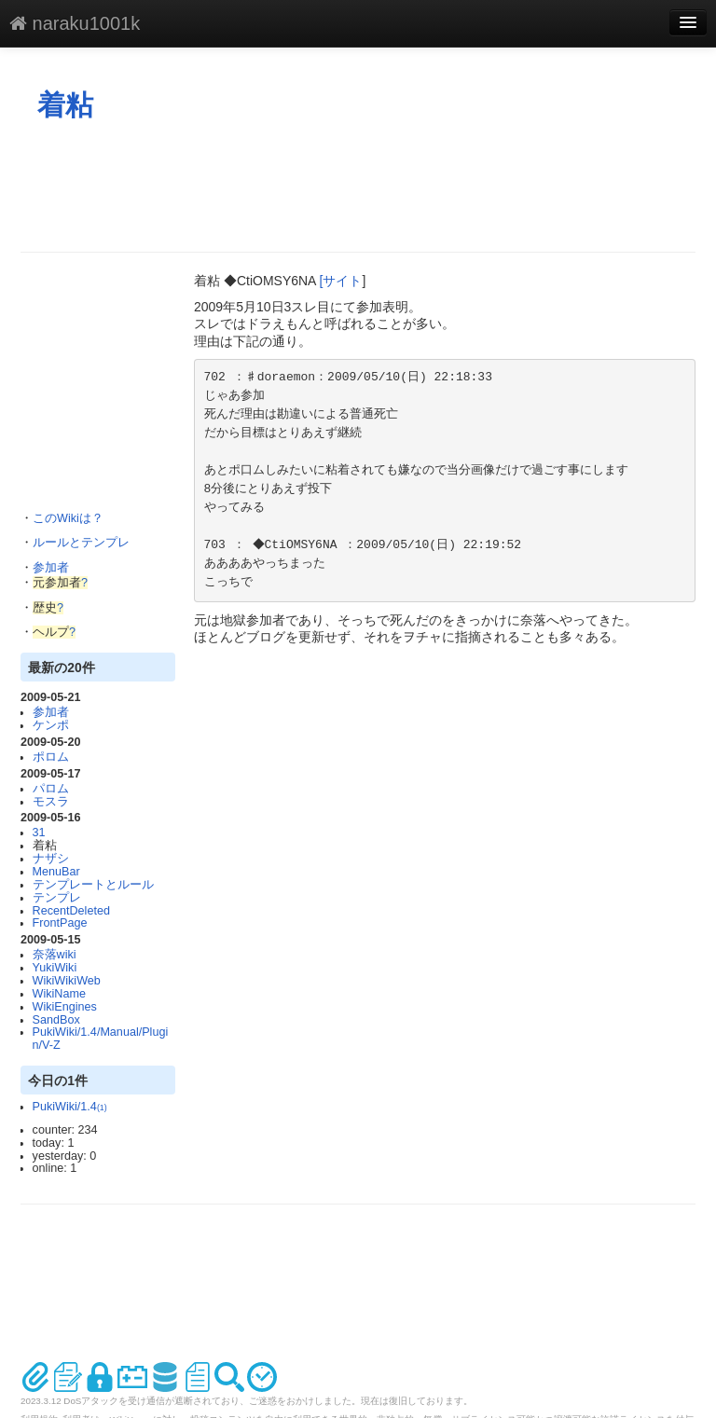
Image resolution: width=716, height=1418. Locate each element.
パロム (51, 788)
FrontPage (60, 922)
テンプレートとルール (93, 884)
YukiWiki (55, 967)
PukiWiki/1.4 (70, 1106)
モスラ (51, 801)
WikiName (59, 993)
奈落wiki (54, 954)
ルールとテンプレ (81, 542)
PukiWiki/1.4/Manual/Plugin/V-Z (101, 1039)
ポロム (51, 757)
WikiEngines (65, 1006)
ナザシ (51, 858)
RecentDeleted (71, 910)
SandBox (56, 1019)
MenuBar (56, 871)
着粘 (65, 104)
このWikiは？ (68, 518)
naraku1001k (74, 23)
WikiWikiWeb (67, 980)
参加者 (51, 567)
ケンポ (51, 725)
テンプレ (57, 897)
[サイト (341, 280)
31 (39, 832)
